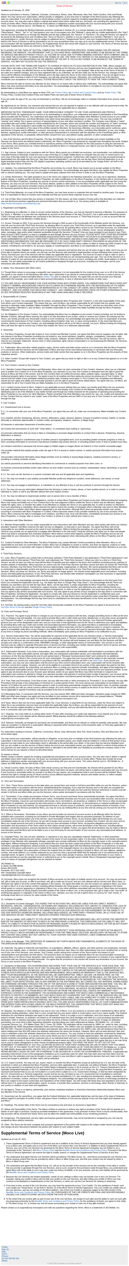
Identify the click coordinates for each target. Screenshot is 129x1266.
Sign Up (118, 3)
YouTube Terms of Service (12, 607)
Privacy (5, 1256)
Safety (4, 1261)
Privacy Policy (61, 92)
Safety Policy (110, 92)
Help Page (98, 660)
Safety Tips (49, 277)
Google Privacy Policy (42, 607)
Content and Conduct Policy (84, 92)
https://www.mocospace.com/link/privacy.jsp (20, 203)
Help (4, 1252)
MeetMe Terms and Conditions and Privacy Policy (84, 1150)
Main (5, 1247)
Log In (124, 3)
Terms (4, 1254)
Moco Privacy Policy (46, 1150)
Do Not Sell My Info (10, 1258)
